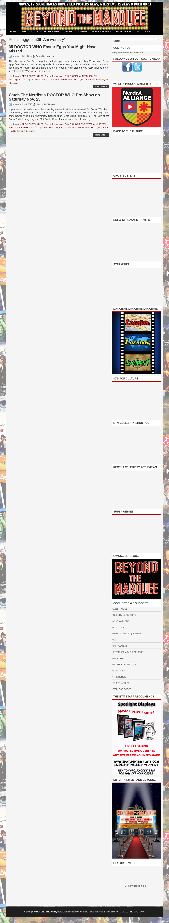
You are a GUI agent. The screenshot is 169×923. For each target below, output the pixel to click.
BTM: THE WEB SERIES (48, 31)
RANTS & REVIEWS (101, 31)
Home (13, 31)
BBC (61, 127)
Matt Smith (86, 79)
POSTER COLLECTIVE (124, 664)
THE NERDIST (120, 677)
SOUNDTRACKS (123, 31)
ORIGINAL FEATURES (82, 76)
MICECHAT (118, 658)
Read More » (101, 86)
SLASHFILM (119, 670)
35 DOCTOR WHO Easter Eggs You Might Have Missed (52, 49)
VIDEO (148, 31)
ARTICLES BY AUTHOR (32, 76)
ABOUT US (26, 31)
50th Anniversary (39, 79)
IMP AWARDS (120, 646)
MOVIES (68, 31)
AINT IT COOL (120, 609)
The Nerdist (14, 131)
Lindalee (76, 79)
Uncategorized (15, 79)
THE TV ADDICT (121, 683)
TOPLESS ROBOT (122, 689)
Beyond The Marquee (54, 76)
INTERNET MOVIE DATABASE (128, 652)
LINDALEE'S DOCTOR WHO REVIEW (89, 124)
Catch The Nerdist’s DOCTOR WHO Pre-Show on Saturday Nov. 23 (54, 97)
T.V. (138, 31)
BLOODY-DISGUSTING (124, 615)
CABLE (68, 76)
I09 (114, 639)
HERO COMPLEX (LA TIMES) (127, 633)
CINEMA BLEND (121, 621)
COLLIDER (118, 627)
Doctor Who (66, 79)
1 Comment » (30, 131)
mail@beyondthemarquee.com (127, 52)
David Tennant (53, 79)
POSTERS (82, 31)
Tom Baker (96, 79)
